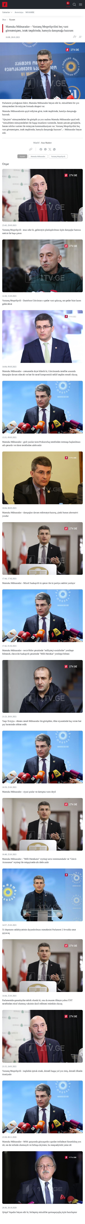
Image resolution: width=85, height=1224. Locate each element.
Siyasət (22, 156)
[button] (7, 12)
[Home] (4, 4)
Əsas (4, 20)
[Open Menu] (80, 4)
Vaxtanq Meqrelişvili (58, 156)
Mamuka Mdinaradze (38, 156)
